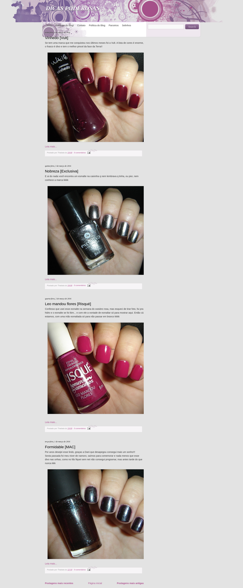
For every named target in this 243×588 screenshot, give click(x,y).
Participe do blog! (65, 25)
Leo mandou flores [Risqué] (68, 304)
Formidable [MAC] (60, 447)
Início (49, 25)
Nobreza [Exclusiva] (61, 171)
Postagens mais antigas (130, 583)
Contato (81, 25)
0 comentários (80, 153)
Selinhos (126, 25)
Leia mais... (51, 146)
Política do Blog (97, 25)
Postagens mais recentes (59, 583)
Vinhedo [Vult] (56, 38)
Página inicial (95, 583)
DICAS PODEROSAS (73, 8)
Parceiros (114, 25)
